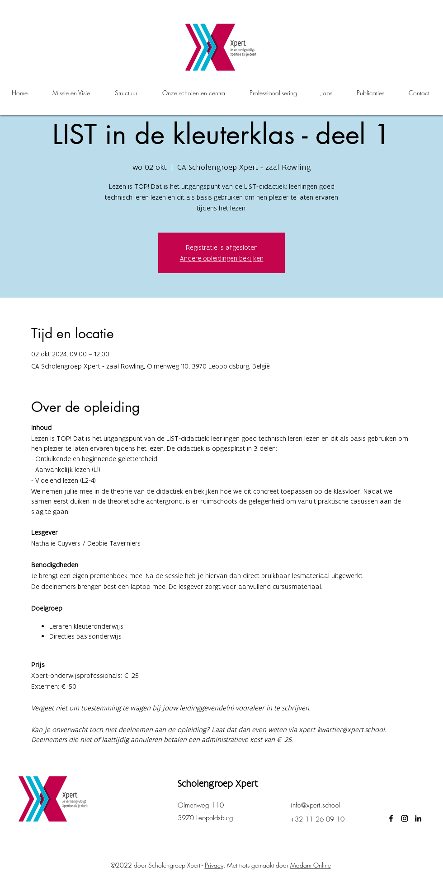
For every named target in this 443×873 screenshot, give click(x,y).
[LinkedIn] (418, 818)
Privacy (214, 865)
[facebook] (391, 818)
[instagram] (404, 818)
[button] (193, 93)
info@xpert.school (315, 805)
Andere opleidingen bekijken (222, 258)
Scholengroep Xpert (218, 783)
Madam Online (310, 865)
